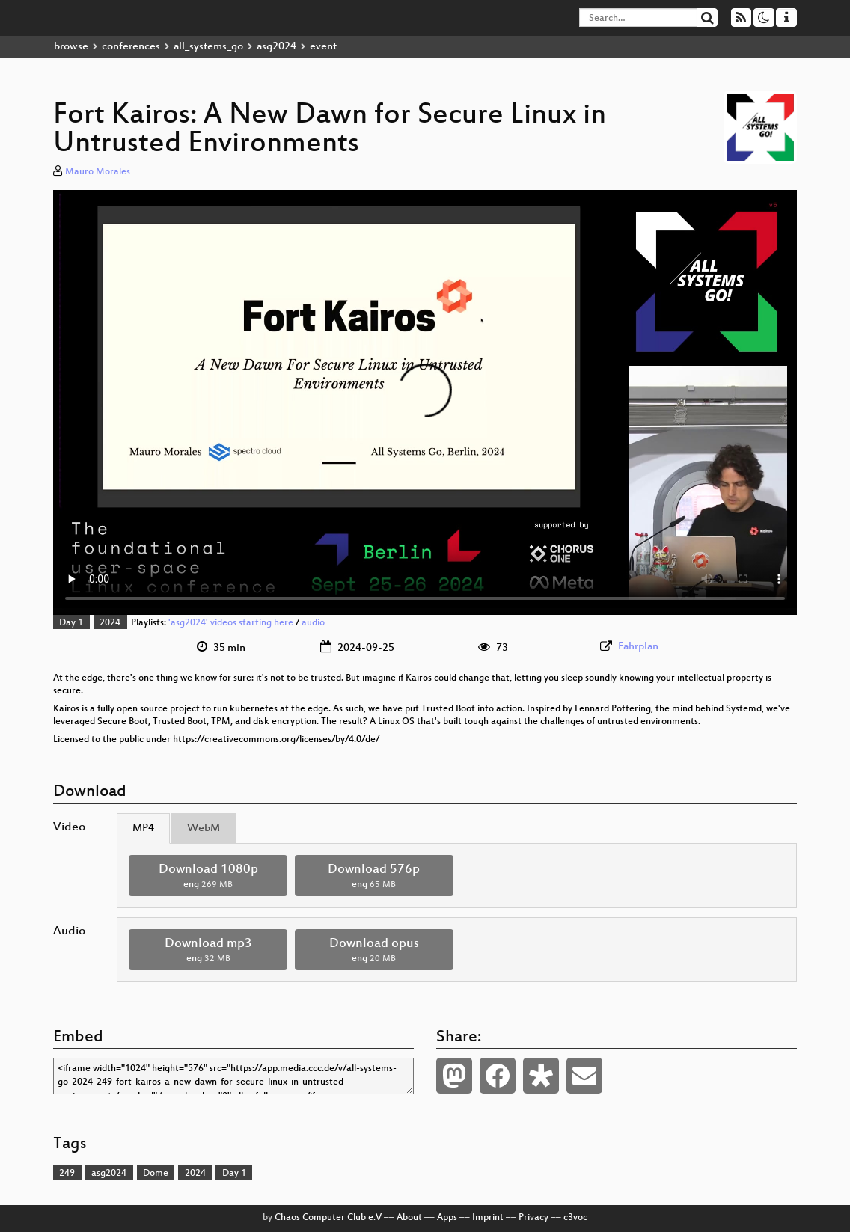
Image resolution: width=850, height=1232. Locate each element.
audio (313, 623)
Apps (447, 1218)
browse (71, 46)
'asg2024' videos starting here (230, 623)
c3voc (575, 1218)
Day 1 (71, 623)
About (409, 1218)
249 (67, 1173)
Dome (155, 1173)
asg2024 (276, 46)
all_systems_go (208, 46)
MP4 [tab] (143, 828)
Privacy (533, 1218)
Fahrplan (638, 646)
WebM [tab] (203, 828)
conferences (131, 46)
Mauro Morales (97, 172)
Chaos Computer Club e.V (328, 1218)
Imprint (488, 1218)
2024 (110, 623)
